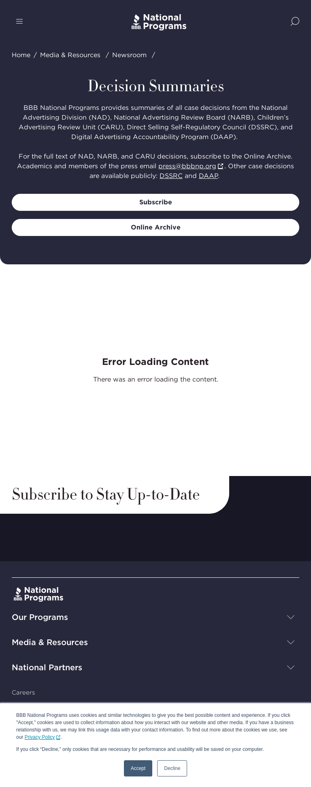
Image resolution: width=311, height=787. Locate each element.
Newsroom (129, 55)
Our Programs (40, 617)
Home (21, 55)
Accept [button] (138, 768)
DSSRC (171, 176)
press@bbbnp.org (187, 166)
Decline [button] (172, 768)
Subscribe (155, 202)
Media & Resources (70, 55)
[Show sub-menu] (290, 617)
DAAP (208, 176)
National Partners (47, 667)
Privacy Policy (40, 737)
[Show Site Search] (295, 22)
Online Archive (156, 227)
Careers (23, 692)
